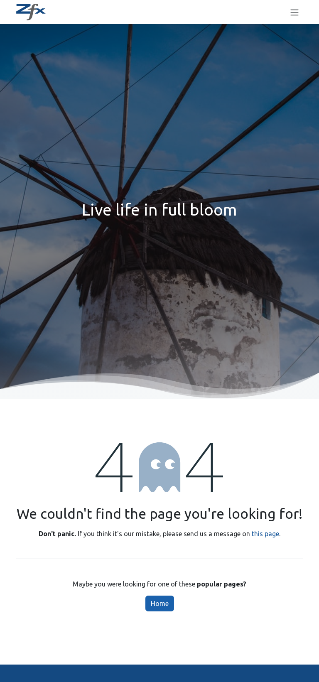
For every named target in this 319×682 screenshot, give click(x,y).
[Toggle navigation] (294, 12)
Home (160, 603)
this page (265, 533)
